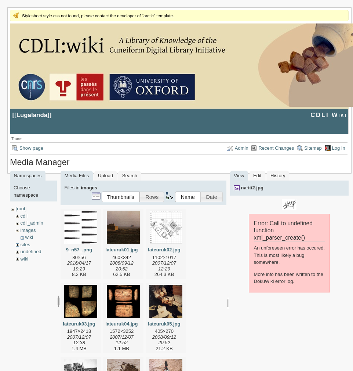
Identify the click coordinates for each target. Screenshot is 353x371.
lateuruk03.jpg (79, 324)
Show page (31, 148)
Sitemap (313, 148)
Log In (338, 148)
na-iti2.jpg (252, 187)
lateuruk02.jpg (164, 249)
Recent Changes (276, 148)
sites (25, 244)
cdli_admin (31, 223)
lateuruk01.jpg (121, 249)
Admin (241, 148)
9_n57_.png (79, 249)
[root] (20, 208)
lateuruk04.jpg (121, 324)
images (28, 230)
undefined (30, 251)
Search (129, 175)
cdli (24, 216)
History (277, 175)
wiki (29, 237)
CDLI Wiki (328, 115)
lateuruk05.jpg (164, 324)
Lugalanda (32, 115)
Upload (105, 175)
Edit (257, 175)
